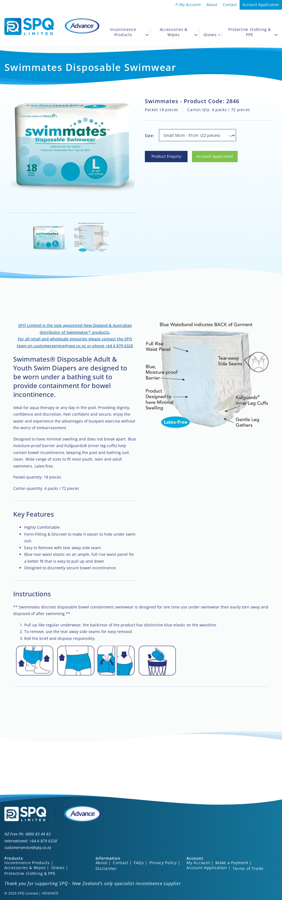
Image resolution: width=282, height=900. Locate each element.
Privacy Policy (163, 862)
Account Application (260, 4)
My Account (188, 4)
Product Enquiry (160, 154)
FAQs (139, 862)
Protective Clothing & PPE (253, 32)
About (211, 4)
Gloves (212, 34)
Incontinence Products (129, 32)
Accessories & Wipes (178, 32)
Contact (230, 4)
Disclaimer (106, 868)
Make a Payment (231, 862)
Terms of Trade (248, 868)
